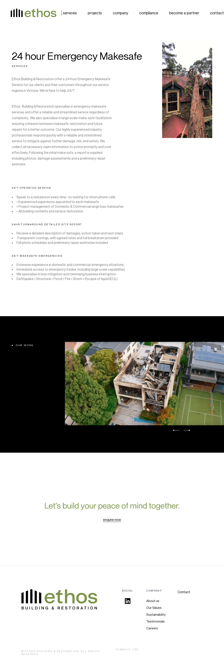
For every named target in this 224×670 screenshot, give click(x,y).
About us (152, 601)
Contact (184, 592)
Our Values (154, 607)
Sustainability (156, 614)
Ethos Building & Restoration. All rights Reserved (60, 652)
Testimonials (155, 621)
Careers (152, 628)
